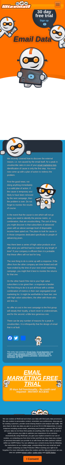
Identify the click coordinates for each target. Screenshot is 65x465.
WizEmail (16, 5)
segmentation (44, 356)
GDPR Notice (51, 452)
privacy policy (27, 452)
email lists (42, 354)
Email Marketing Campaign (27, 356)
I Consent (32, 458)
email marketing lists (47, 165)
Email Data (31, 352)
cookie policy (37, 452)
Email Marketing (43, 352)
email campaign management (24, 354)
